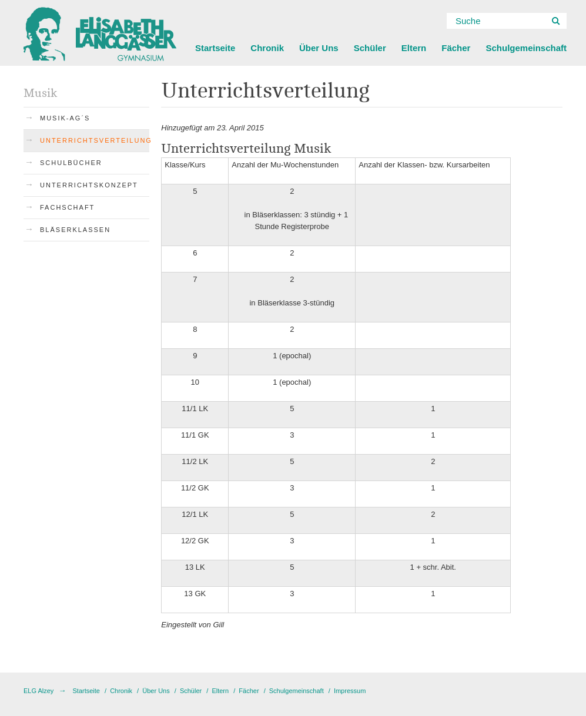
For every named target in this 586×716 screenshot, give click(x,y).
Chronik (267, 48)
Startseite (215, 48)
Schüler (370, 48)
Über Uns (319, 48)
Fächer (455, 48)
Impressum (350, 690)
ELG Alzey (38, 690)
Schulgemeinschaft (526, 48)
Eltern (414, 48)
